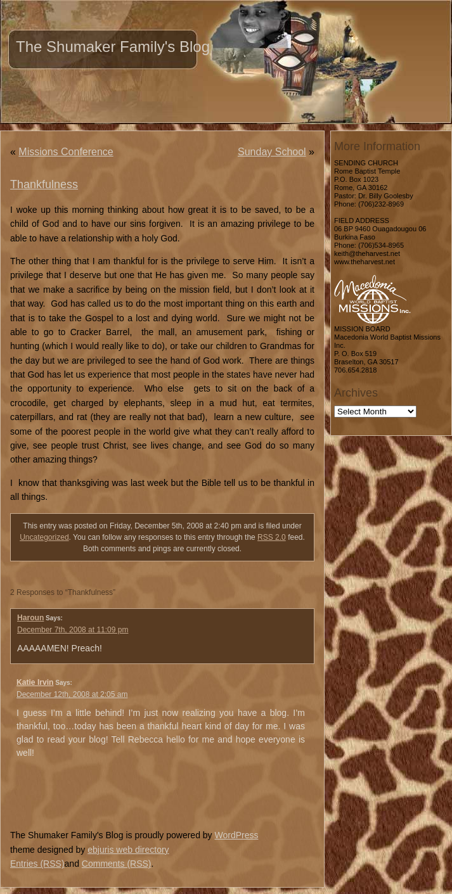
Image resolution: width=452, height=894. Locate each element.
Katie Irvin (34, 682)
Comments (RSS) (117, 864)
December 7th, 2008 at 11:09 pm (72, 629)
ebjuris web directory (128, 850)
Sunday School (272, 151)
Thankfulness (44, 184)
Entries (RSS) (37, 864)
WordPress (236, 835)
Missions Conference (65, 151)
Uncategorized (44, 537)
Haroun (30, 617)
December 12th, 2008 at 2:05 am (71, 694)
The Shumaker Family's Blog (113, 46)
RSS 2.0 (271, 537)
